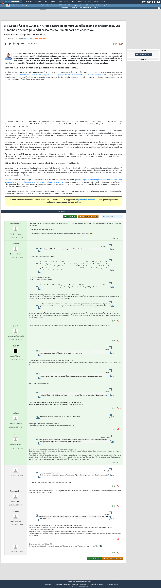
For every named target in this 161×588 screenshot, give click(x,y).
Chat (60, 2)
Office (92, 5)
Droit (96, 2)
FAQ (46, 2)
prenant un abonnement (88, 201)
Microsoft (49, 5)
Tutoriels (39, 2)
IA (38, 5)
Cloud (33, 5)
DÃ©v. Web (62, 5)
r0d (15, 438)
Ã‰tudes (88, 2)
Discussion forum (143, 54)
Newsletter (69, 2)
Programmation (77, 5)
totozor (16, 248)
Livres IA (95, 8)
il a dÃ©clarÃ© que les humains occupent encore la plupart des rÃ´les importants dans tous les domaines (58, 76)
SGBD (86, 5)
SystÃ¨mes (106, 5)
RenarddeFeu (15, 495)
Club (103, 2)
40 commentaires (40, 40)
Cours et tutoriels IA (85, 8)
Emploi (79, 2)
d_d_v (15, 330)
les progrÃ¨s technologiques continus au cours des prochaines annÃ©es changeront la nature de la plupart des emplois (63, 182)
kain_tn (16, 350)
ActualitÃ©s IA (64, 8)
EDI (69, 5)
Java (55, 5)
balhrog (16, 417)
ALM (42, 5)
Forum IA (74, 8)
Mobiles (98, 5)
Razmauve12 (15, 228)
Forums (29, 2)
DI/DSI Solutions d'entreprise (20, 5)
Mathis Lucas (27, 40)
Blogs (52, 2)
